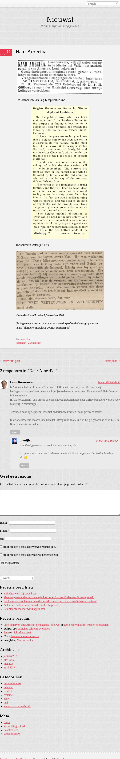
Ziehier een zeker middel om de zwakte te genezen (32, 605)
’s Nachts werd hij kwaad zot (20, 593)
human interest (12, 683)
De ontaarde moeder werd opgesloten (25, 609)
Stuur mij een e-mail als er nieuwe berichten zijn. (31, 554)
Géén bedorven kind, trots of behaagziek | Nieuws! (32, 624)
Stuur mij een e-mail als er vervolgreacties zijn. (29, 546)
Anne (7, 632)
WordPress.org (12, 733)
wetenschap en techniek (17, 706)
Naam (4, 522)
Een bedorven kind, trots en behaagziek (86, 624)
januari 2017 (11, 656)
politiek (8, 691)
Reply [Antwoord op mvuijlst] (24, 465)
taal (6, 702)
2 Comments (34, 342)
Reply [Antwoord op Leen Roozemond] (14, 432)
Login (7, 722)
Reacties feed (11, 730)
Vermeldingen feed (14, 726)
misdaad (8, 687)
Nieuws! (60, 19)
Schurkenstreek (22, 632)
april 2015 (9, 667)
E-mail (4, 530)
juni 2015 (9, 659)
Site (2, 538)
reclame (8, 695)
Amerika (25, 339)
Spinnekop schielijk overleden (33, 628)
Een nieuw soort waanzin (24, 636)
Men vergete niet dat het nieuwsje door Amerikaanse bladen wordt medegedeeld (49, 597)
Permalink (21, 342)
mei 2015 (9, 663)
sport (7, 698)
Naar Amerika (25, 640)
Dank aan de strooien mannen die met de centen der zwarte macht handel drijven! (50, 601)
